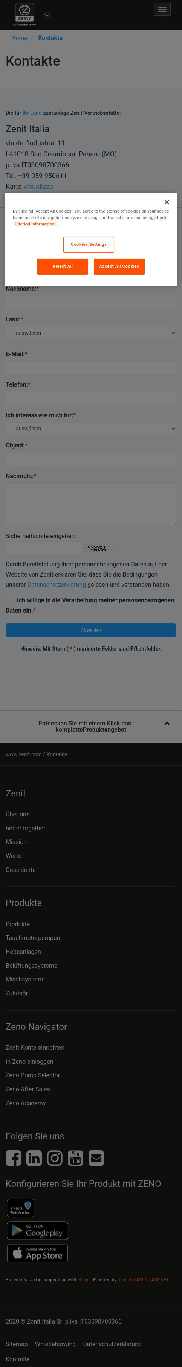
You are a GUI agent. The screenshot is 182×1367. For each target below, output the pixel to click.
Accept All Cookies (119, 266)
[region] (91, 239)
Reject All (62, 266)
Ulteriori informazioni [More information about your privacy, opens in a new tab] (35, 224)
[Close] (167, 202)
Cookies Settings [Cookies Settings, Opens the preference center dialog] (89, 244)
